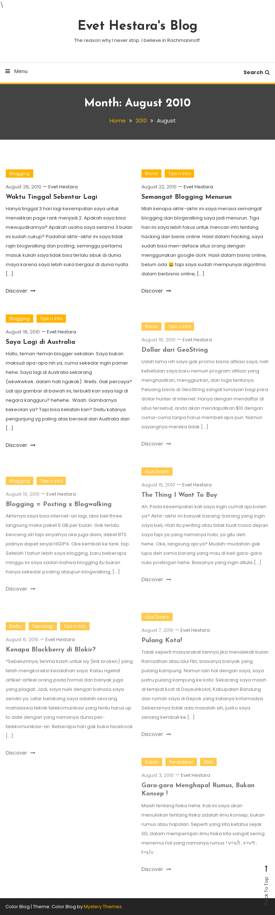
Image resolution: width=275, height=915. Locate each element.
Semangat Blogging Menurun (186, 197)
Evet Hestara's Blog (138, 26)
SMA (208, 767)
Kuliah (152, 767)
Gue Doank (157, 476)
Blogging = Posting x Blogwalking (59, 509)
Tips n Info (179, 173)
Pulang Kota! (161, 645)
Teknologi (42, 631)
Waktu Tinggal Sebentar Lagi (51, 197)
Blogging (19, 173)
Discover (20, 290)
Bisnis (151, 173)
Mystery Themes (103, 906)
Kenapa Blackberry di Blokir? (51, 654)
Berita (15, 631)
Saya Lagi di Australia (40, 342)
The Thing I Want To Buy (179, 500)
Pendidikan (181, 767)
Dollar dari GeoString (174, 355)
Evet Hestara (63, 186)
